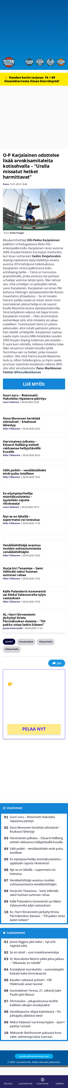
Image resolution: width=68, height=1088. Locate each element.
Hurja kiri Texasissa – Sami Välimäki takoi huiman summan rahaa (23, 571)
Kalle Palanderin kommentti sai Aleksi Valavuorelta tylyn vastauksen (24, 594)
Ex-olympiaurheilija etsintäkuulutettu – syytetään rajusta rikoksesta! (18, 498)
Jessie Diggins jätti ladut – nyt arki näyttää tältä (32, 944)
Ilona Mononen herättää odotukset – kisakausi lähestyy (21, 421)
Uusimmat (14, 808)
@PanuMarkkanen (27, 372)
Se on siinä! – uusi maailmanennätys (34, 952)
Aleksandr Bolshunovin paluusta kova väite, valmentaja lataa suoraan (35, 1035)
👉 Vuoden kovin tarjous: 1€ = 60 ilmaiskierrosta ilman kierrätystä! (31, 79)
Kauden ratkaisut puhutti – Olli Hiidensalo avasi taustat (31, 982)
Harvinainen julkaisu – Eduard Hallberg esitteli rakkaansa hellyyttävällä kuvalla (22, 446)
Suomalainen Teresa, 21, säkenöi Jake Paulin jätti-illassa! (35, 992)
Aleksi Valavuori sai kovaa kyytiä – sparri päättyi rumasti (37, 1024)
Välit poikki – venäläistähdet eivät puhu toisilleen (24, 472)
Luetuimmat (16, 933)
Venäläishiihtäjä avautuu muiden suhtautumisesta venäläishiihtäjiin (22, 548)
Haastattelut (26, 641)
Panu (6, 184)
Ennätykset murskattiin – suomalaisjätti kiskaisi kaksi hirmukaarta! (37, 971)
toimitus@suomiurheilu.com (34, 1056)
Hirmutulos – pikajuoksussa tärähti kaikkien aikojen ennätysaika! (34, 1003)
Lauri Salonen (11, 402)
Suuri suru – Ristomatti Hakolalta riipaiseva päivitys (24, 397)
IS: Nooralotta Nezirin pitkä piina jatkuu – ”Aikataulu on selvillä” (37, 961)
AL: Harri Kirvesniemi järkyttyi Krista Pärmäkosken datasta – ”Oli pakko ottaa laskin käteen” (24, 619)
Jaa (56, 663)
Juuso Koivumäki (13, 628)
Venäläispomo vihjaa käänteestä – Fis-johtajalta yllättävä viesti (35, 1014)
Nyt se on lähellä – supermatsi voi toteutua (21, 518)
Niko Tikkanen (11, 428)
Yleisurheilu (45, 641)
